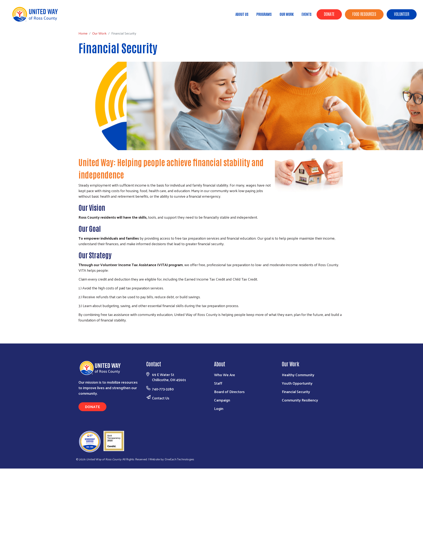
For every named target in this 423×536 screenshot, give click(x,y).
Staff (218, 383)
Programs (264, 14)
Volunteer (401, 13)
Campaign (222, 400)
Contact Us (160, 398)
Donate (329, 13)
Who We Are (224, 374)
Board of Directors (229, 391)
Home (24, 20)
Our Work (287, 14)
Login (218, 408)
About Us (241, 14)
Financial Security (296, 391)
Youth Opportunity (297, 383)
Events (306, 14)
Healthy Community (298, 374)
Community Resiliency (300, 400)
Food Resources (364, 13)
